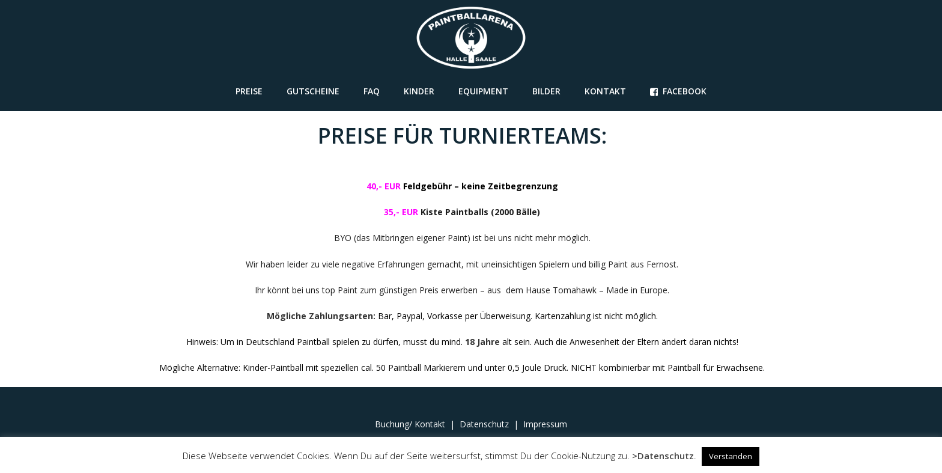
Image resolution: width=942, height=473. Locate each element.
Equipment (483, 91)
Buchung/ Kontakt (411, 424)
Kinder (419, 91)
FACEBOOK (678, 91)
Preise (249, 91)
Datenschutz (484, 424)
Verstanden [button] (730, 456)
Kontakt (605, 91)
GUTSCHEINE (313, 91)
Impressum (545, 424)
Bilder (546, 91)
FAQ (371, 91)
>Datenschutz (663, 456)
